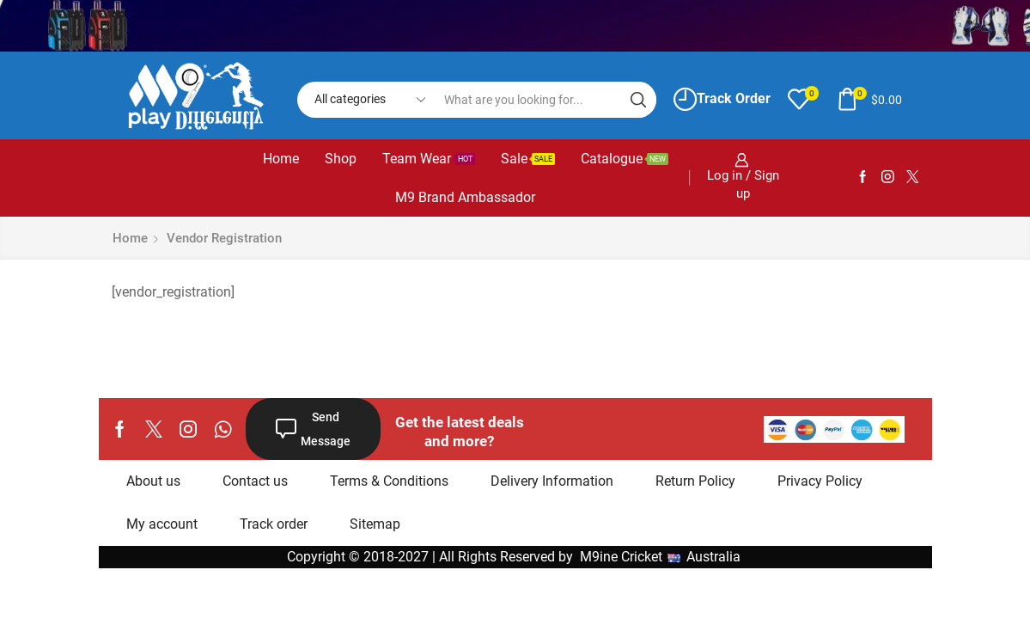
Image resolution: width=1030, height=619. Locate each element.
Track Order (722, 99)
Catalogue (624, 158)
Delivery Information (552, 481)
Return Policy (695, 481)
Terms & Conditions (389, 481)
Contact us (255, 481)
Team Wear (428, 158)
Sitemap (375, 524)
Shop (341, 158)
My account (162, 524)
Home (281, 158)
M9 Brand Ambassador (465, 197)
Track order (274, 524)
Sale (528, 158)
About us (153, 481)
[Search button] (638, 100)
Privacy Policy (819, 481)
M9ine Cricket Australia (662, 557)
